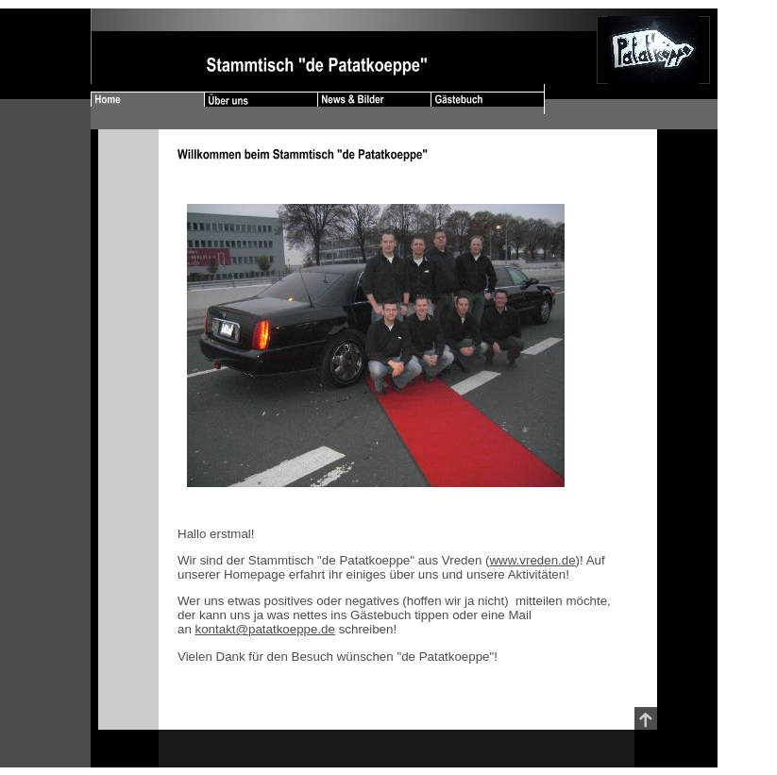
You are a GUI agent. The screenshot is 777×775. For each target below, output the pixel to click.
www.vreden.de (532, 560)
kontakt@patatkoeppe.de (265, 629)
